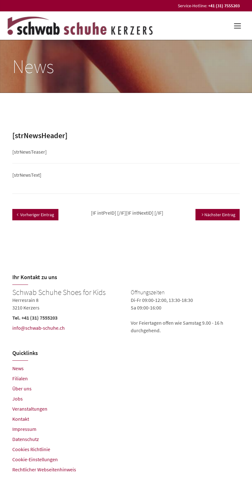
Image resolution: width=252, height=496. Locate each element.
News (18, 368)
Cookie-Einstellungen (35, 459)
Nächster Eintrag (218, 214)
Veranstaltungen (29, 409)
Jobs (17, 398)
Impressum (24, 429)
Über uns (22, 388)
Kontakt (20, 419)
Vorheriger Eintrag (35, 214)
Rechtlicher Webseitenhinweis (44, 469)
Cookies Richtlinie (31, 449)
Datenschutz (25, 439)
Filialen (20, 378)
